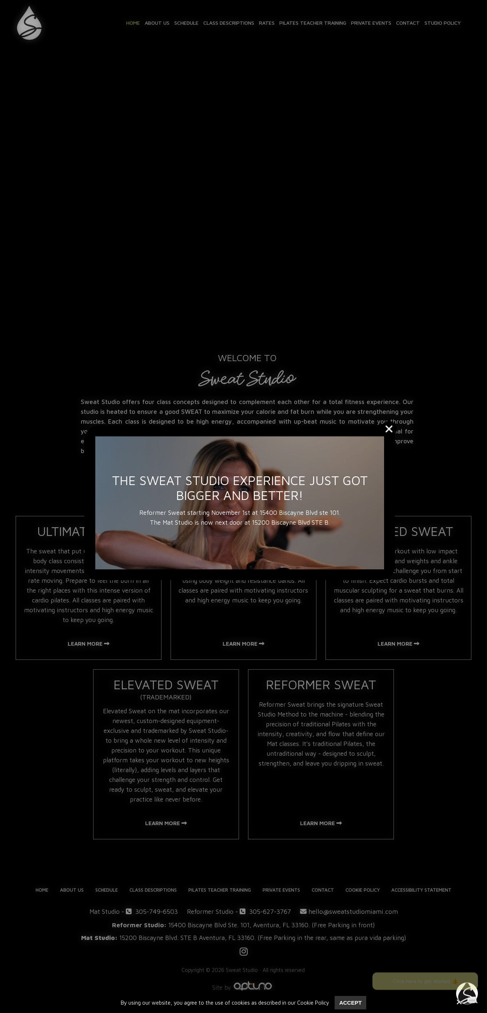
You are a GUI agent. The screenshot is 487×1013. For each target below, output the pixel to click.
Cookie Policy (313, 1003)
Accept (350, 1003)
